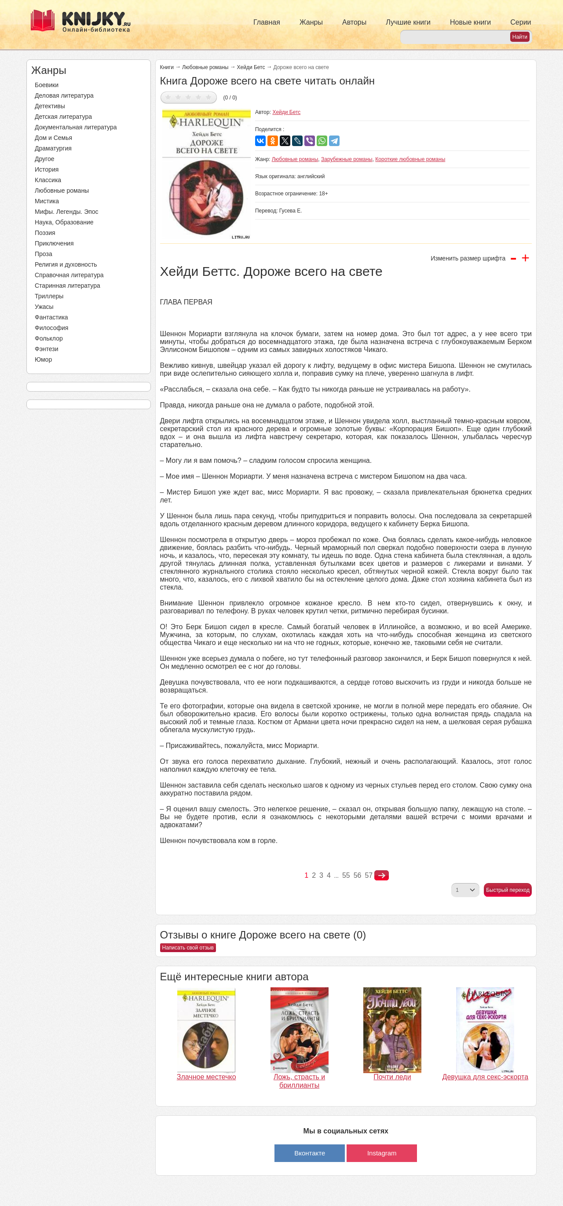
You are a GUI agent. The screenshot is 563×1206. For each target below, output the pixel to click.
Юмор (43, 359)
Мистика (47, 201)
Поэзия (45, 232)
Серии (520, 22)
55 (346, 875)
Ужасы (44, 306)
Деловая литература (64, 95)
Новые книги (470, 22)
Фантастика (51, 317)
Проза (43, 253)
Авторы (354, 22)
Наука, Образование (64, 222)
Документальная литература (76, 127)
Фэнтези (46, 348)
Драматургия (53, 148)
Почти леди (392, 1077)
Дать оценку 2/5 (178, 97)
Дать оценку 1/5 (168, 97)
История (46, 169)
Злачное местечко (206, 1077)
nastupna (381, 875)
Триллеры (49, 296)
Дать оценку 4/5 (198, 97)
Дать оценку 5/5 (208, 97)
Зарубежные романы (347, 159)
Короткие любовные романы (410, 159)
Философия (51, 327)
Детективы (50, 106)
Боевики (46, 84)
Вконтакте (309, 1153)
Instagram (382, 1153)
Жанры (311, 22)
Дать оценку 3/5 (188, 97)
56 (358, 875)
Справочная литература (69, 275)
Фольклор (49, 338)
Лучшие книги (408, 22)
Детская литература (63, 116)
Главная (266, 22)
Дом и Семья (53, 137)
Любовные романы (62, 190)
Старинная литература (67, 285)
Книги (167, 67)
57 (369, 875)
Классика (48, 179)
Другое (44, 158)
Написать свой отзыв (188, 948)
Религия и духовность (66, 264)
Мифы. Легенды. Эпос (67, 211)
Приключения (54, 243)
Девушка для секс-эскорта (485, 1077)
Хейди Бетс (251, 67)
